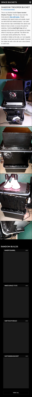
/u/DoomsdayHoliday (9, 9)
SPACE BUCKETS (9, 2)
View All (16, 392)
